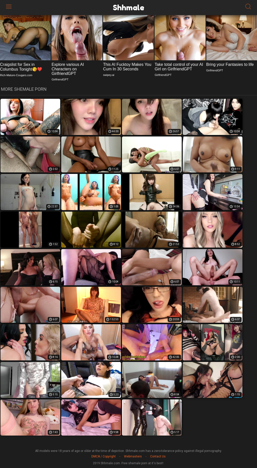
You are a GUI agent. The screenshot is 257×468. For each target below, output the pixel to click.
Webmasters (133, 456)
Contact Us (158, 456)
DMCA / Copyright (103, 456)
